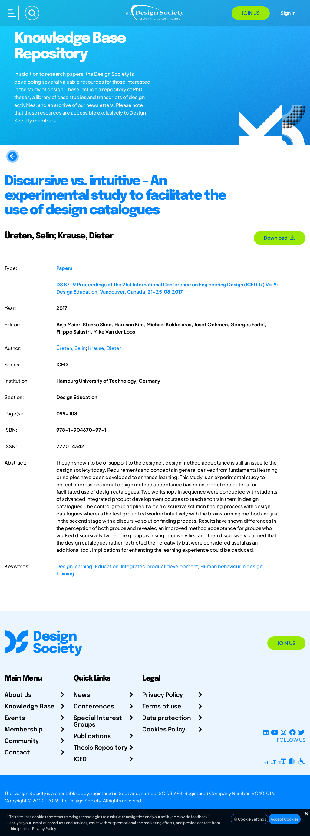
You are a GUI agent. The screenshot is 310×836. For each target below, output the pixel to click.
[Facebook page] (293, 732)
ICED (80, 759)
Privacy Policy (162, 695)
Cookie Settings (249, 819)
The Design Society (80, 800)
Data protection (166, 718)
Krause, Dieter (104, 348)
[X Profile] (301, 732)
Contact (17, 753)
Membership (24, 730)
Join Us (251, 13)
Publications (92, 736)
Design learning (74, 566)
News (82, 695)
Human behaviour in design (231, 566)
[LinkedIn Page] (266, 732)
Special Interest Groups (98, 721)
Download (279, 238)
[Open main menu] (12, 13)
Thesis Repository (100, 748)
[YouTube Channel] (274, 732)
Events (15, 718)
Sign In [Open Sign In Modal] (288, 13)
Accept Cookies (284, 819)
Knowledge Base (29, 707)
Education (106, 566)
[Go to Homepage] (155, 12)
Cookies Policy (163, 730)
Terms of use (161, 707)
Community (22, 741)
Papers (64, 268)
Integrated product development (159, 566)
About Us (18, 695)
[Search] (32, 13)
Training (65, 573)
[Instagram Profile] (283, 732)
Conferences (94, 707)
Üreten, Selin (71, 348)
